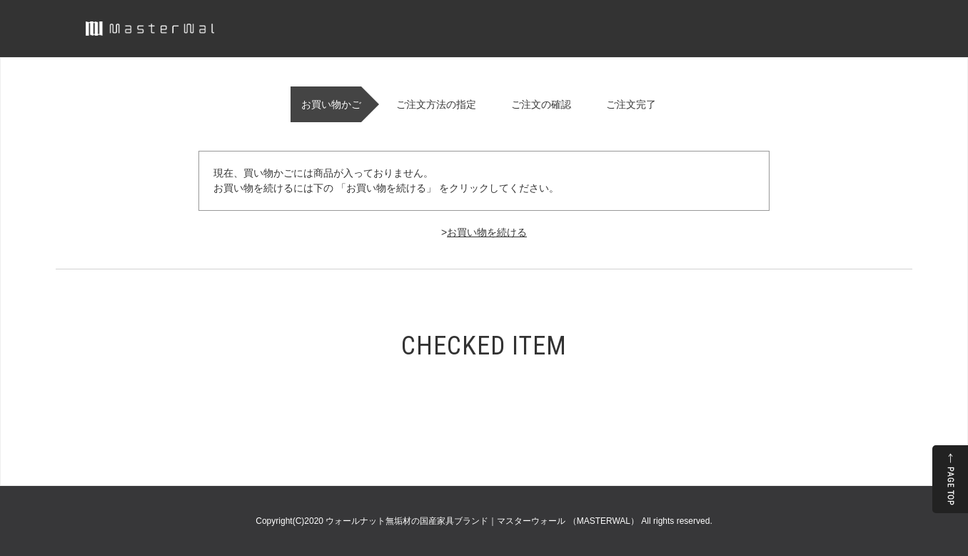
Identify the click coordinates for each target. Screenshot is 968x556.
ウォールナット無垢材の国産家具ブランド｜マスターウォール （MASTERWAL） (483, 521)
